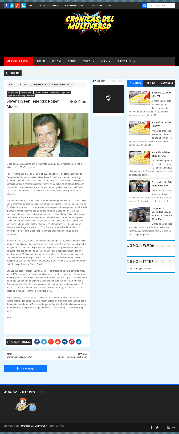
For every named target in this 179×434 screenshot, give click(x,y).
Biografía (15, 93)
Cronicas (89, 22)
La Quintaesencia (49, 5)
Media (104, 61)
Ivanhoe (45, 93)
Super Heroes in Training (16, 96)
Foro (109, 5)
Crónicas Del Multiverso (33, 426)
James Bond (54, 93)
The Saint (23, 85)
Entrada (37, 93)
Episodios (99, 81)
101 (8, 93)
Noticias (56, 61)
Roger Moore (65, 93)
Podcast (40, 61)
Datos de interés (26, 93)
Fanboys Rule (124, 61)
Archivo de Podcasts (74, 5)
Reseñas (71, 61)
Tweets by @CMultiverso (140, 268)
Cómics (87, 61)
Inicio (32, 5)
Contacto (96, 5)
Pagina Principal (18, 61)
